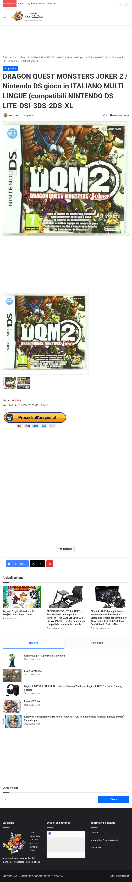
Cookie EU (96, 847)
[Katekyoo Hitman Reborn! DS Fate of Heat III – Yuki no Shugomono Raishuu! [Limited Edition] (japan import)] (12, 721)
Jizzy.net (37, 875)
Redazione (13, 115)
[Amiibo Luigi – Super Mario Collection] (12, 660)
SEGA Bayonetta (33, 671)
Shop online (19, 57)
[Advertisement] (66, 43)
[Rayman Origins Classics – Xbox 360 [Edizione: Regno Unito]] (22, 597)
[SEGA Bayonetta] (12, 675)
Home (7, 57)
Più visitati (97, 642)
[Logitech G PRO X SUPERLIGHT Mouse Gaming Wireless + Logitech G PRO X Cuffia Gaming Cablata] (12, 690)
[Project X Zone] (12, 706)
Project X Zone (32, 701)
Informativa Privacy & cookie (105, 840)
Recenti (33, 642)
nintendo (66, 548)
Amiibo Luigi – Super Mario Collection (37, 3)
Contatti (94, 832)
